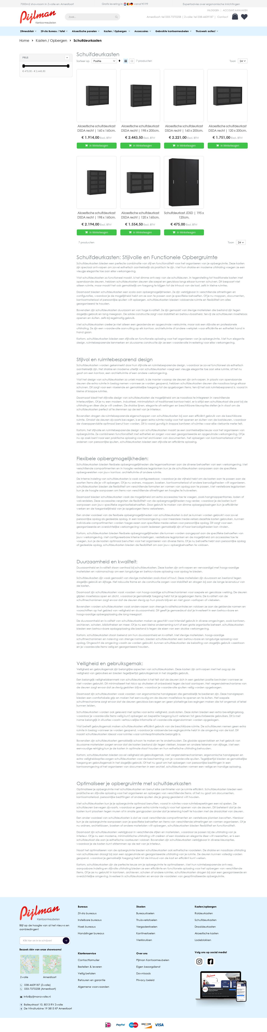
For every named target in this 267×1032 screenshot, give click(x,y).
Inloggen (213, 10)
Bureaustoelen (145, 913)
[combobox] (92, 17)
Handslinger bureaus (91, 933)
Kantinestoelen (145, 933)
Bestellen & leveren (90, 966)
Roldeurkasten (204, 913)
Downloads (143, 973)
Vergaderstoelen (146, 926)
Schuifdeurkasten (206, 920)
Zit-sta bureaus (87, 913)
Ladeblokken (203, 940)
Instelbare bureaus (89, 920)
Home (24, 40)
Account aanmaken (235, 10)
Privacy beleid (145, 980)
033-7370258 (173, 17)
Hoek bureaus (86, 926)
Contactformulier (88, 960)
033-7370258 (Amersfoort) (37, 988)
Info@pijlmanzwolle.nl (35, 996)
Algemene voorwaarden (93, 986)
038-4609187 (205, 17)
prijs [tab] (25, 57)
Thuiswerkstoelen (146, 920)
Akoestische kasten (207, 933)
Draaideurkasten (205, 926)
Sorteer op (83, 61)
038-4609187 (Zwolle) (35, 985)
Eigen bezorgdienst (148, 966)
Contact (222, 17)
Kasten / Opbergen (51, 40)
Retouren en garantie (92, 980)
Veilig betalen (87, 973)
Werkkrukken (144, 940)
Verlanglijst (244, 17)
